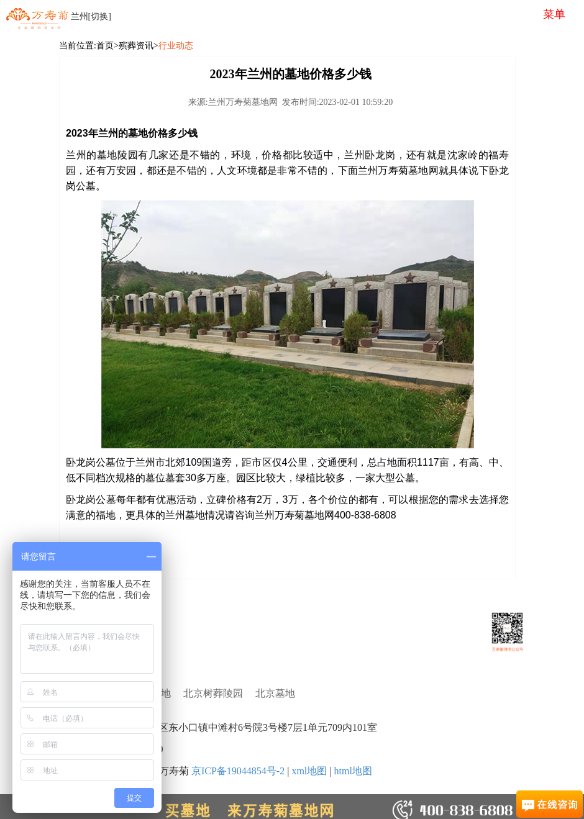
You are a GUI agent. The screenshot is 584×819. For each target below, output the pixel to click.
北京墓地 (275, 693)
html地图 (353, 771)
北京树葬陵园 (213, 693)
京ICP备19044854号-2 (238, 771)
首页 (105, 45)
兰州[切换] (91, 16)
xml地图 (309, 771)
